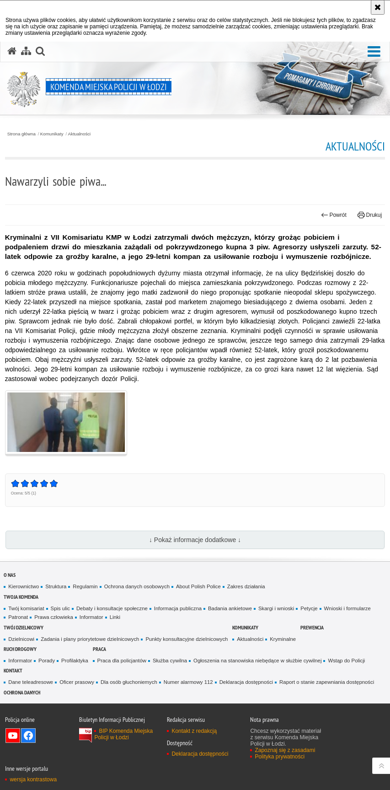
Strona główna (21, 134)
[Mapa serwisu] (26, 51)
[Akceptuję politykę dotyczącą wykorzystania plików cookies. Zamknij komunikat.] (378, 7)
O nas (10, 574)
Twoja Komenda (21, 596)
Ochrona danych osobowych (137, 586)
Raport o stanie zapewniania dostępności (326, 682)
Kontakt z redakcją (194, 731)
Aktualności (79, 134)
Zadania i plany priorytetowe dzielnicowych (90, 639)
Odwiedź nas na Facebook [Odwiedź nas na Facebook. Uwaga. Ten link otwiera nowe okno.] (28, 735)
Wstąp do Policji (346, 660)
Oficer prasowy (76, 682)
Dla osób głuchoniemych (129, 682)
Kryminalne (283, 639)
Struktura (55, 586)
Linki (115, 617)
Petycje (308, 608)
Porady (46, 660)
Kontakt (13, 670)
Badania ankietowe (230, 608)
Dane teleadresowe (30, 682)
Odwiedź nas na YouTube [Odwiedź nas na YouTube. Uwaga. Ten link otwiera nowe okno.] (12, 735)
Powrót (334, 215)
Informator (91, 617)
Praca (99, 648)
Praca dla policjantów (121, 660)
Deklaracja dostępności (246, 682)
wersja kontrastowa (33, 779)
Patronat (18, 617)
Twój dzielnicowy (23, 627)
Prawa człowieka (53, 617)
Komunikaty (52, 134)
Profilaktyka (74, 660)
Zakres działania (246, 586)
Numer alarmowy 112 (188, 682)
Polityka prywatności (280, 756)
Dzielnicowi (21, 639)
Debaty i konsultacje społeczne (112, 608)
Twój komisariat (26, 608)
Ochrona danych (22, 692)
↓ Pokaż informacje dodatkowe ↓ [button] (195, 539)
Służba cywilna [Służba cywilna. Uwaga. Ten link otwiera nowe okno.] (170, 660)
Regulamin (85, 586)
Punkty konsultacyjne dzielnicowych (186, 639)
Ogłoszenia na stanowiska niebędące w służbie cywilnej (257, 660)
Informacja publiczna (178, 608)
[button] (374, 51)
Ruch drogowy (20, 648)
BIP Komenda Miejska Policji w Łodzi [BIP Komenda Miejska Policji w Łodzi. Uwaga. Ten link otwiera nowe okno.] (123, 734)
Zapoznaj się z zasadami (285, 750)
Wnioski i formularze (347, 608)
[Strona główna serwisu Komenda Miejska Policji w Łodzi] (11, 51)
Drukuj (370, 215)
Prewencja (312, 627)
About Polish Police (198, 586)
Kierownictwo (23, 586)
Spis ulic (60, 608)
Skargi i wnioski (276, 608)
